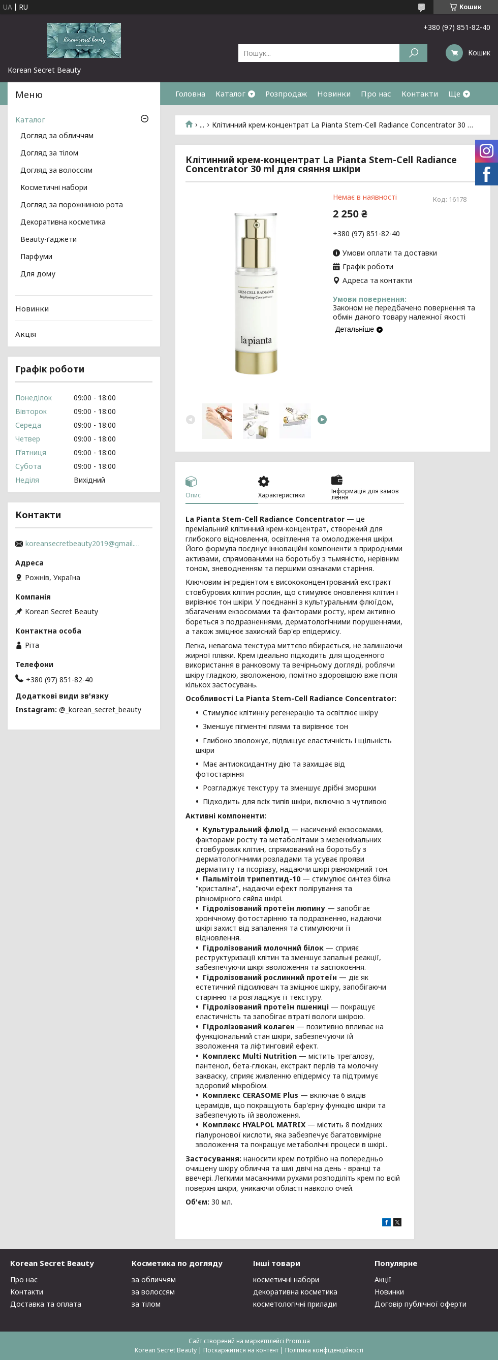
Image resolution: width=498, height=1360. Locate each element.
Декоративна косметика (63, 222)
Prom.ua (298, 1341)
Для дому (37, 274)
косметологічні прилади (295, 1304)
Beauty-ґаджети (48, 240)
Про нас (376, 93)
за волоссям (153, 1291)
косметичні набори (286, 1279)
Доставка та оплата (45, 1304)
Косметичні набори (53, 188)
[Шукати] (413, 53)
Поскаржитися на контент (240, 1350)
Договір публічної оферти (420, 1304)
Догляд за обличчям (57, 136)
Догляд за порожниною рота (71, 205)
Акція (25, 334)
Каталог (230, 93)
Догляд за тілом (49, 153)
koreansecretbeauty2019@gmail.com (83, 543)
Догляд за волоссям (56, 171)
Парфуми (36, 257)
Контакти (419, 93)
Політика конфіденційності (324, 1350)
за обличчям (154, 1279)
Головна (190, 93)
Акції (383, 1279)
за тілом (146, 1304)
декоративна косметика (295, 1291)
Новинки (334, 93)
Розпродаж (286, 93)
